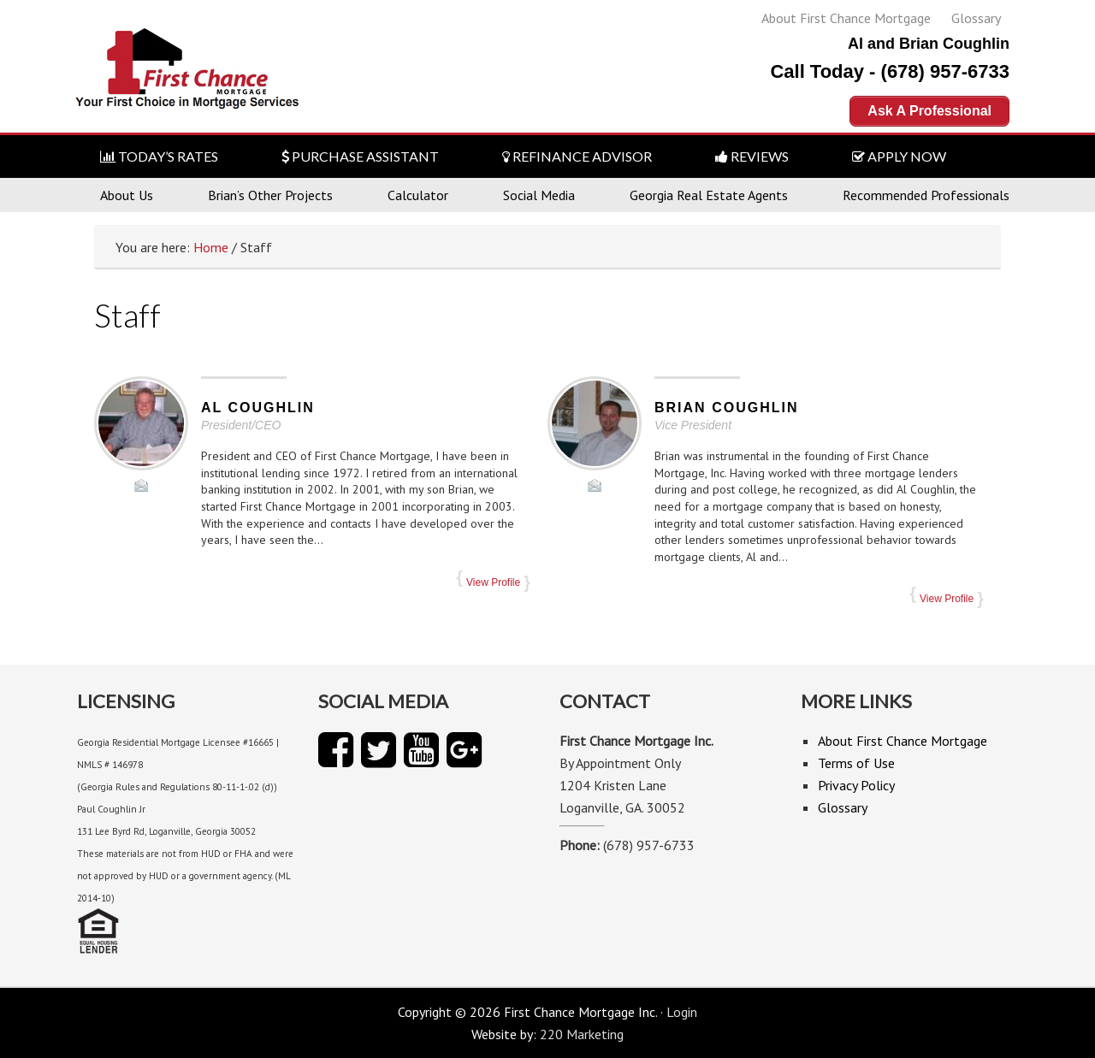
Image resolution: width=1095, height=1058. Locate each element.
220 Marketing (582, 1034)
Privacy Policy (856, 785)
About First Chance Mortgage (846, 18)
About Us (126, 195)
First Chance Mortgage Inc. (188, 75)
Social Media (539, 195)
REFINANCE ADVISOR (577, 156)
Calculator (418, 195)
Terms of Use (856, 762)
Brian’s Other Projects (270, 195)
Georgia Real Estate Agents (709, 195)
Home (210, 247)
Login (681, 1011)
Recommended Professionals (926, 195)
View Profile (493, 582)
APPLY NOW (899, 156)
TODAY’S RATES (159, 156)
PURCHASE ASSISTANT (360, 156)
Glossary (976, 18)
